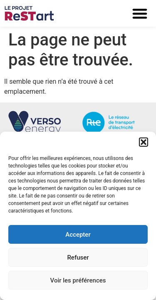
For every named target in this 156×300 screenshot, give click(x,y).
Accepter (77, 234)
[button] (143, 142)
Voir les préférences (78, 280)
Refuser (78, 257)
